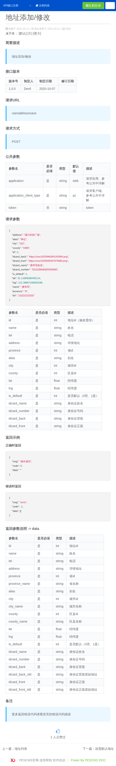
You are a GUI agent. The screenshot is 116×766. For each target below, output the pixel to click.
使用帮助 (46, 760)
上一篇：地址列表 (14, 748)
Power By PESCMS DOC (88, 760)
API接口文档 (10, 5)
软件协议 (59, 760)
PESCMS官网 (29, 760)
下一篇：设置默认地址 (98, 748)
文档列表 (43, 5)
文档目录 (93, 6)
